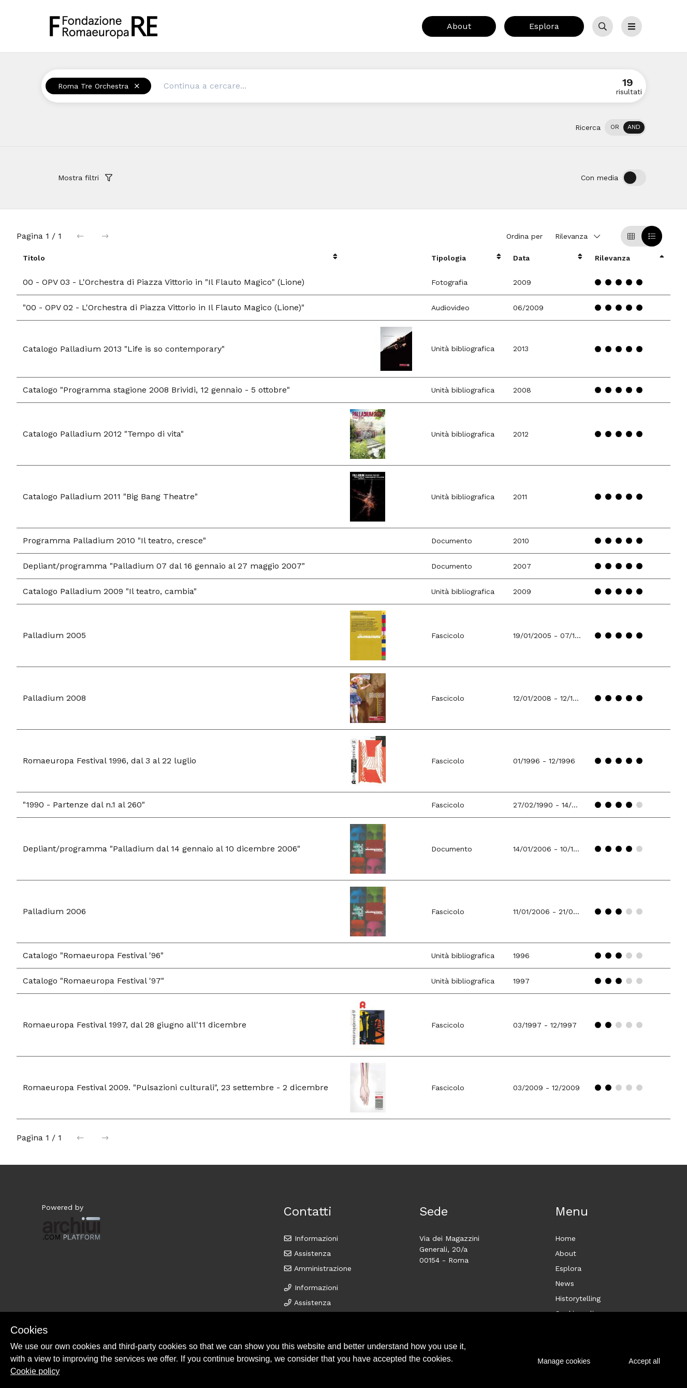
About (459, 26)
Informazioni (311, 1238)
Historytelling (578, 1298)
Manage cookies (563, 1361)
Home (565, 1238)
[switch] (625, 127)
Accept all (644, 1361)
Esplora (544, 26)
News (564, 1283)
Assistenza (307, 1253)
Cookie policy (35, 1371)
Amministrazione (317, 1268)
